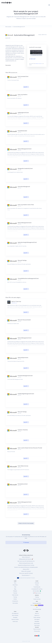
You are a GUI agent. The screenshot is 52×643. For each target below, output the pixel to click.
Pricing (36, 584)
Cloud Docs (15, 584)
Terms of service (36, 629)
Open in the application (36, 51)
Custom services (36, 599)
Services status (37, 591)
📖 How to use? (32, 58)
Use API (26, 87)
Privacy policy (37, 631)
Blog (15, 589)
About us (37, 613)
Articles (15, 599)
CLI (37, 607)
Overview (37, 582)
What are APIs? (26, 569)
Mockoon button (38, 63)
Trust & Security (37, 587)
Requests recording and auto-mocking (26, 565)
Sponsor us (37, 615)
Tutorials (15, 593)
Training (15, 597)
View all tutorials (26, 575)
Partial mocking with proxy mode (26, 563)
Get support (36, 619)
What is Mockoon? (26, 557)
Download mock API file (36, 55)
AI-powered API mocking (37, 589)
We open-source (37, 593)
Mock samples (8, 26)
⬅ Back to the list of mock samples (26, 523)
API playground (15, 613)
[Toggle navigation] (49, 5)
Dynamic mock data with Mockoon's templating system (26, 567)
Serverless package (37, 609)
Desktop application (37, 603)
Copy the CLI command (36, 53)
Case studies (15, 603)
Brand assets (37, 623)
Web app (36, 605)
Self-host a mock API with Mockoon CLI (26, 561)
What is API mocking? (26, 571)
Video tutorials (15, 595)
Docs (15, 582)
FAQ (15, 587)
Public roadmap (37, 617)
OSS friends (36, 625)
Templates (15, 617)
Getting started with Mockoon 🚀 (26, 559)
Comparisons (15, 601)
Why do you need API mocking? (26, 573)
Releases (15, 591)
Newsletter (37, 621)
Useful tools (15, 621)
